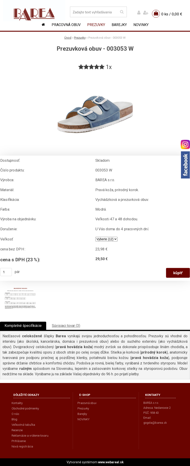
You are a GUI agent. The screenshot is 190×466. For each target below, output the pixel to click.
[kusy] (6, 272)
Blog (14, 419)
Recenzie (17, 430)
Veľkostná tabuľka (23, 424)
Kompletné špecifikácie (23, 325)
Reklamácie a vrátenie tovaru (30, 435)
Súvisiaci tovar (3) (66, 325)
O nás (15, 414)
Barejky (119, 25)
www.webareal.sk (111, 462)
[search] (122, 12)
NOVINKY (141, 25)
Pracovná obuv (66, 25)
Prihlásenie (19, 441)
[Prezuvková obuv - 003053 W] (95, 73)
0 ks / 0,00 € (171, 14)
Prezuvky (96, 25)
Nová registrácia (22, 446)
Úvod (67, 37)
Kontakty (17, 403)
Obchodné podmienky (25, 408)
